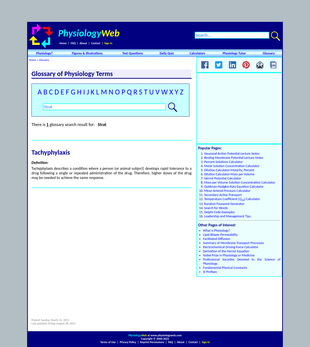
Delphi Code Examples (219, 212)
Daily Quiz (167, 53)
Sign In (108, 43)
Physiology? (44, 53)
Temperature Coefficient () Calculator (232, 199)
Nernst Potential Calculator (222, 178)
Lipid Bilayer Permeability (220, 235)
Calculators (197, 53)
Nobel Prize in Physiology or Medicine (229, 255)
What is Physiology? (216, 231)
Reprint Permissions (152, 342)
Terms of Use (108, 342)
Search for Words (216, 208)
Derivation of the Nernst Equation (226, 251)
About (83, 43)
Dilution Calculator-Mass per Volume (229, 174)
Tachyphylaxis (50, 152)
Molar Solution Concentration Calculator (232, 166)
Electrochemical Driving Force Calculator (230, 247)
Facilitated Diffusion (216, 239)
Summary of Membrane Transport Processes (233, 243)
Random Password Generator (224, 204)
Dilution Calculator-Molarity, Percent (229, 170)
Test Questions (132, 53)
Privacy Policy (128, 342)
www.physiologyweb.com (166, 335)
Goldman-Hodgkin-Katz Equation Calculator (234, 187)
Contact (95, 43)
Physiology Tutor (234, 53)
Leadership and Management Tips (227, 216)
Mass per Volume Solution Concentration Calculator (239, 182)
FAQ (73, 43)
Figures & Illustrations (87, 53)
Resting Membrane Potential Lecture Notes (233, 158)
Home (63, 43)
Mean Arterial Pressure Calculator (227, 191)
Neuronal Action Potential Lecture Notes (232, 154)
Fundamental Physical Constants (225, 268)
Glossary (269, 53)
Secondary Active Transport (223, 195)
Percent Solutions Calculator (223, 162)
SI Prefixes (210, 272)
